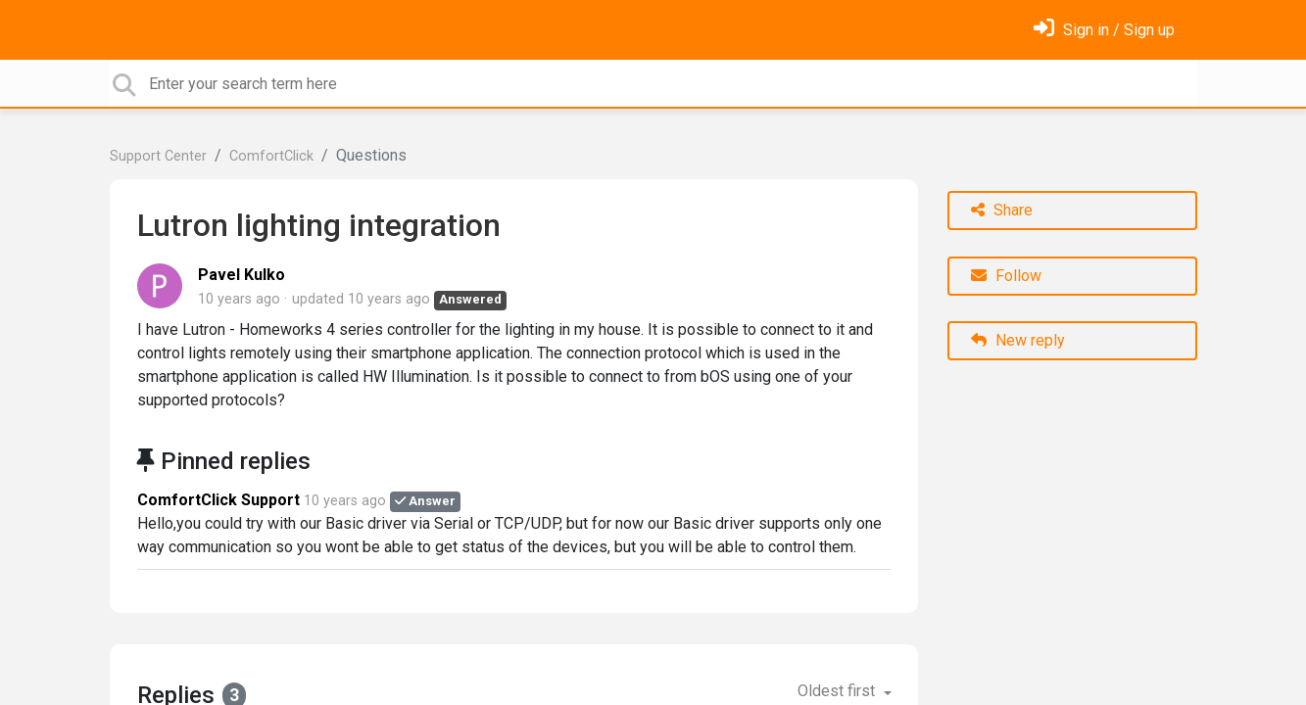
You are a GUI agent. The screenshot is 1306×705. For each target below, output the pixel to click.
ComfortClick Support (218, 500)
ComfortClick (271, 156)
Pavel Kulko (241, 274)
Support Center (158, 156)
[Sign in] (1104, 30)
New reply (1018, 340)
